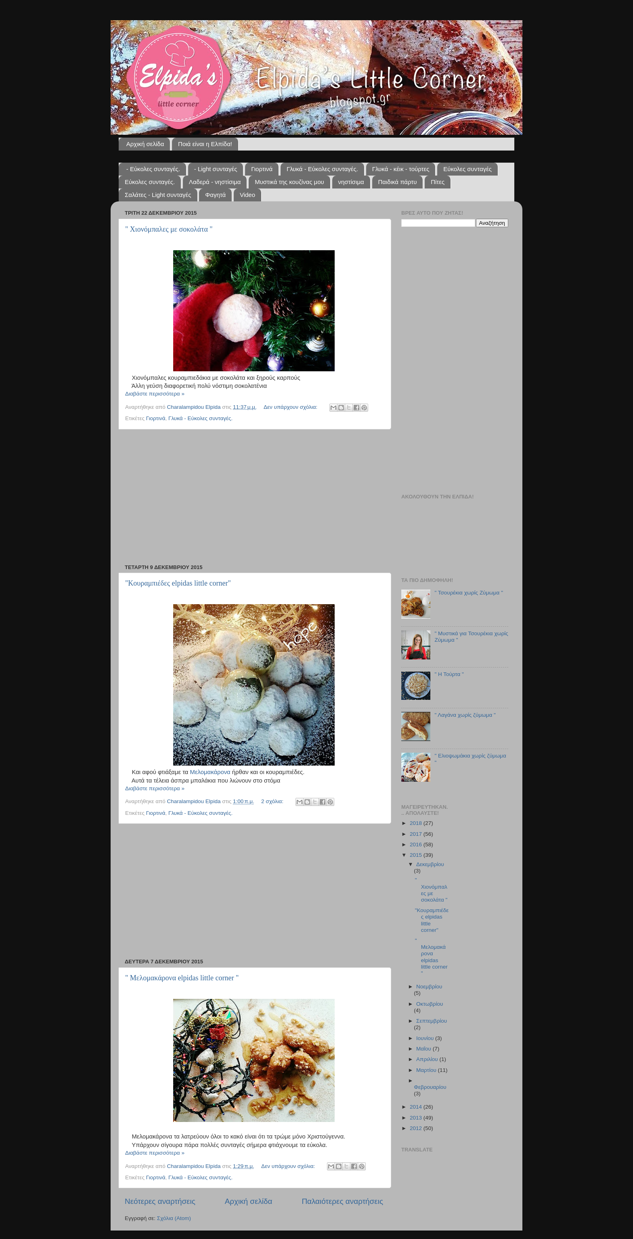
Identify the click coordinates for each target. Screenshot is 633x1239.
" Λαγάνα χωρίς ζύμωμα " (464, 715)
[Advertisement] (254, 496)
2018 (416, 823)
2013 (416, 1118)
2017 (416, 834)
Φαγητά (215, 194)
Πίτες (437, 181)
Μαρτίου (427, 1070)
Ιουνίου (425, 1038)
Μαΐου (424, 1049)
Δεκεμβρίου (430, 864)
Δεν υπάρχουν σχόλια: (291, 407)
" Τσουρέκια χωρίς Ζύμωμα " (468, 593)
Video (247, 194)
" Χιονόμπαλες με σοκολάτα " (169, 229)
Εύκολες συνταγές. (150, 181)
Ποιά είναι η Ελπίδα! (205, 143)
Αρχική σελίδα (145, 143)
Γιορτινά (261, 168)
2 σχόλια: (273, 801)
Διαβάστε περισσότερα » (154, 394)
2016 (416, 844)
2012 (416, 1128)
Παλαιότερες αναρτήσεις (342, 1201)
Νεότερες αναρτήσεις (160, 1201)
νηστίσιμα (351, 181)
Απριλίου (427, 1059)
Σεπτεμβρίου (431, 1021)
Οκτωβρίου (429, 1004)
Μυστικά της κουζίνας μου (289, 181)
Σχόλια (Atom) (174, 1218)
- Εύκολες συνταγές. (153, 168)
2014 (416, 1107)
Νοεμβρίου (429, 987)
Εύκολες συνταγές (467, 168)
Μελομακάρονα (210, 772)
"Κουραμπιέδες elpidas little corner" (178, 583)
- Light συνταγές (215, 168)
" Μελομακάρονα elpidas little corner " (182, 978)
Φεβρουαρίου (430, 1087)
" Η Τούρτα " (448, 674)
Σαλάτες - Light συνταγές (158, 194)
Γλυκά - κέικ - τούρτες (401, 168)
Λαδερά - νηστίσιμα (215, 181)
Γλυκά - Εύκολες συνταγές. (322, 168)
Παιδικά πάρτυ (397, 181)
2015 (416, 855)
